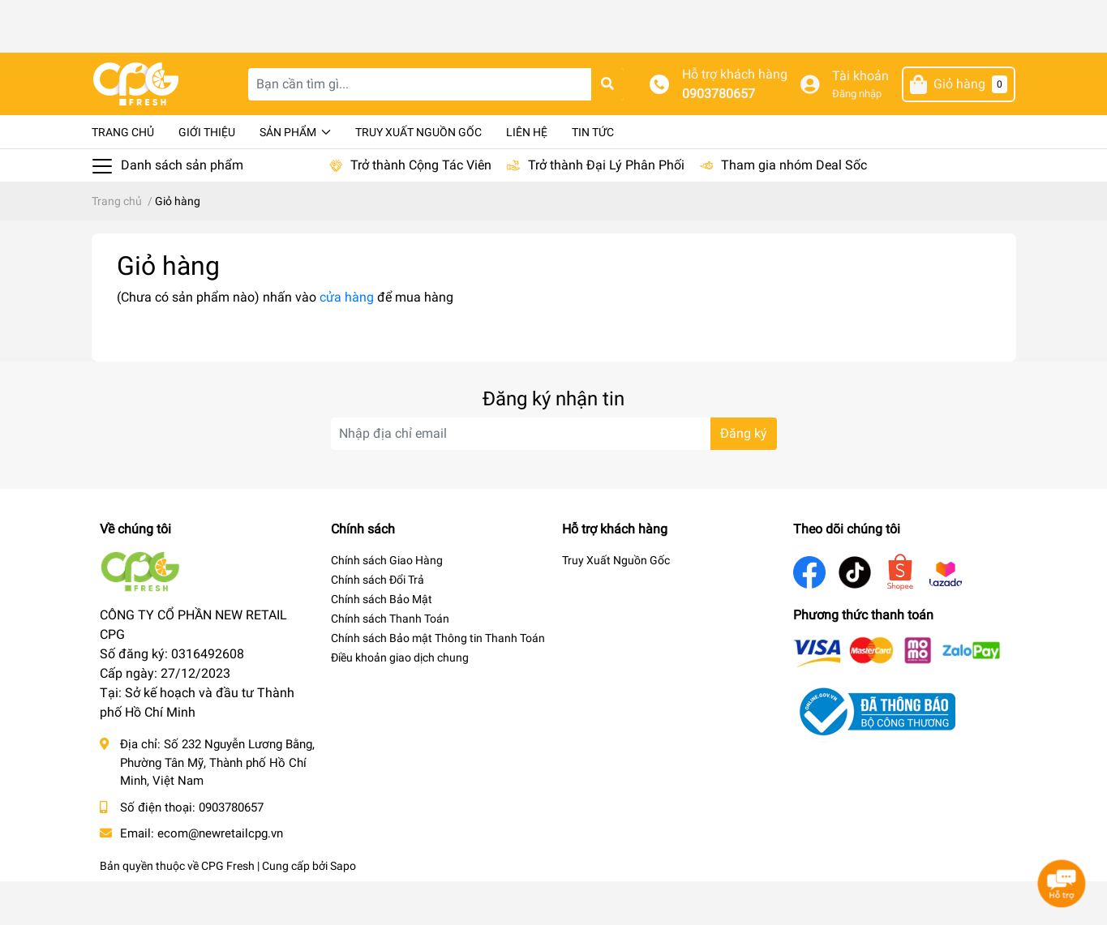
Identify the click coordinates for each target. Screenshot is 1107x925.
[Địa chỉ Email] (554, 477)
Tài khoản (860, 119)
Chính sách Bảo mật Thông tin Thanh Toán (438, 681)
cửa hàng (347, 341)
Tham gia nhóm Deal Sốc (794, 208)
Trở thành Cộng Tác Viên (420, 208)
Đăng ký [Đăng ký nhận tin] (743, 477)
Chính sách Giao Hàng (387, 603)
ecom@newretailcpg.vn (220, 877)
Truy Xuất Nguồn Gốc (418, 175)
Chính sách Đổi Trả (377, 623)
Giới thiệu (206, 175)
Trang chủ (123, 175)
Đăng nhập (857, 137)
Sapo (343, 909)
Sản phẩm (295, 175)
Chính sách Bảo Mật (381, 642)
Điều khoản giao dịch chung (400, 701)
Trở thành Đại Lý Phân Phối (606, 208)
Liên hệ (526, 175)
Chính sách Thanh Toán (390, 662)
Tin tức (593, 175)
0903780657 (718, 137)
